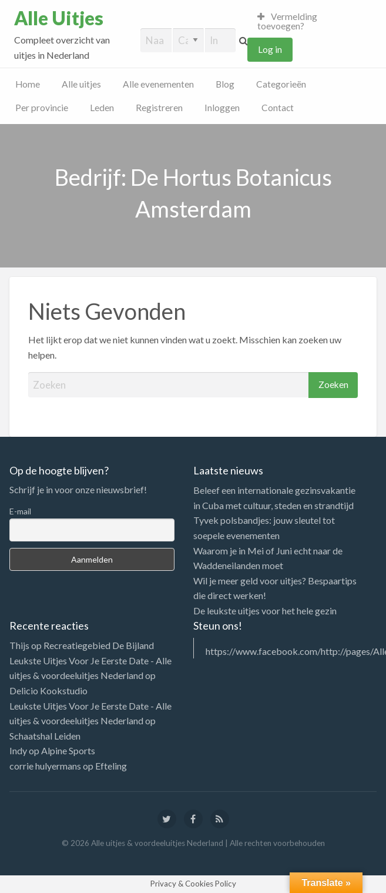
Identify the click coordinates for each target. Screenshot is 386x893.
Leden (102, 107)
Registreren (159, 107)
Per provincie (41, 107)
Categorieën (281, 84)
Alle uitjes (81, 84)
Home (27, 84)
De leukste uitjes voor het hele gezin (265, 610)
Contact (277, 107)
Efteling (111, 765)
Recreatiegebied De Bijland (98, 645)
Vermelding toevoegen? (287, 21)
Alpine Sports (68, 750)
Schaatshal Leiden (44, 735)
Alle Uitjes (58, 18)
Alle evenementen (158, 84)
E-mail (20, 511)
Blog (225, 84)
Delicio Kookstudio (48, 690)
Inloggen (222, 107)
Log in (270, 49)
